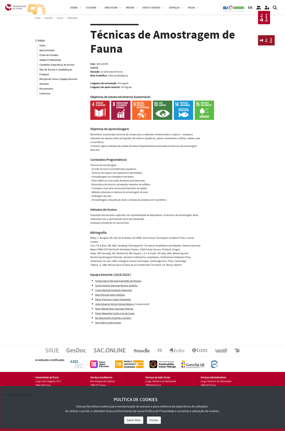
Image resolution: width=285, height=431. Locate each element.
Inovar (130, 7)
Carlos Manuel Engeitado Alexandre (113, 290)
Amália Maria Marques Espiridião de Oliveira (118, 281)
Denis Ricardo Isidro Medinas (110, 295)
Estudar (48, 18)
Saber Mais (134, 420)
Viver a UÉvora (151, 7)
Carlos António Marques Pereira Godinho (116, 285)
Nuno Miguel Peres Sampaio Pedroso (114, 309)
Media (191, 7)
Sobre (74, 7)
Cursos (60, 18)
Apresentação (47, 50)
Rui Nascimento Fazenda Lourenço (113, 318)
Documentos (46, 89)
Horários (44, 84)
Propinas (44, 74)
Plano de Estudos (48, 55)
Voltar (40, 40)
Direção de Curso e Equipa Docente (58, 79)
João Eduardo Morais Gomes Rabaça (114, 304)
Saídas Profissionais (50, 60)
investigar (111, 7)
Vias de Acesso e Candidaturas (55, 69)
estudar (91, 7)
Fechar (153, 420)
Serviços (174, 7)
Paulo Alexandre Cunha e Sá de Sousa (115, 313)
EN (250, 7)
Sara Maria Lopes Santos (108, 322)
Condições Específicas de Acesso (56, 65)
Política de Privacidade (159, 411)
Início (38, 18)
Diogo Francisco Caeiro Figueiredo (113, 299)
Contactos (44, 94)
